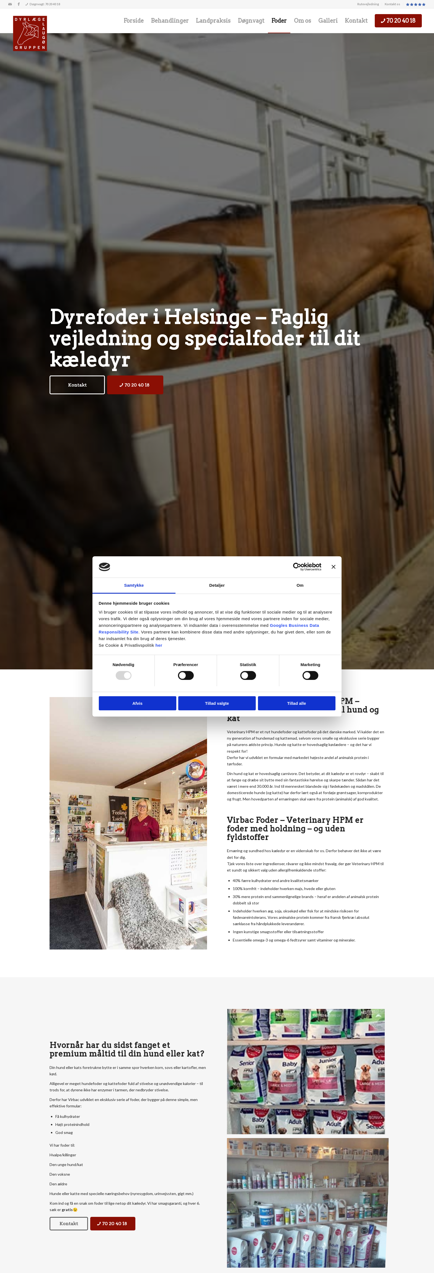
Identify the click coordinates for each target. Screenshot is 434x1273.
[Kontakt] (77, 384)
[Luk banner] (333, 567)
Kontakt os (392, 4)
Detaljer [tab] (217, 585)
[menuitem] (368, 4)
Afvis (137, 703)
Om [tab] (299, 585)
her (159, 645)
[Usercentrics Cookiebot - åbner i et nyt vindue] (297, 567)
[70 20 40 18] (135, 384)
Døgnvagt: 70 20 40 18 (42, 4)
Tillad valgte (217, 703)
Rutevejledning (368, 4)
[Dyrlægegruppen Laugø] (30, 33)
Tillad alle (296, 703)
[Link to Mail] (10, 4)
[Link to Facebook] (18, 4)
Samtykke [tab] (134, 585)
